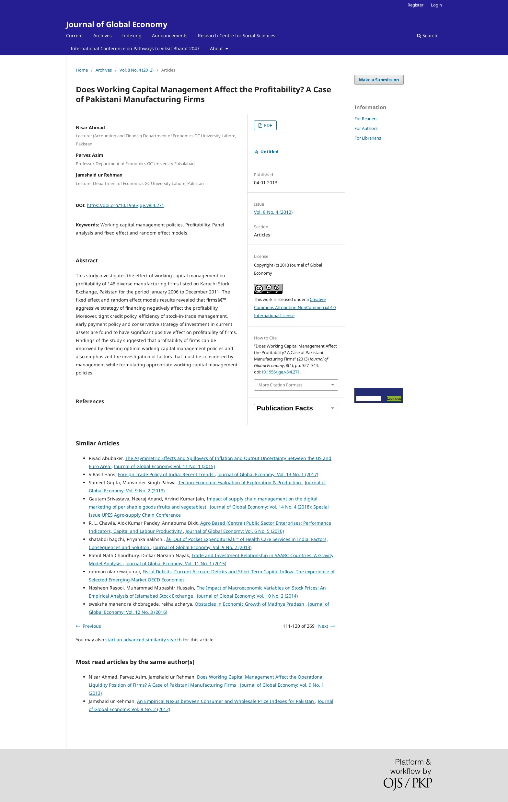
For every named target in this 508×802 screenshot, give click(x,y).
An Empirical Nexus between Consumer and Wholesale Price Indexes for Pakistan (226, 701)
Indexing (132, 35)
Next (323, 626)
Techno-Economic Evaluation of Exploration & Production (240, 482)
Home (82, 70)
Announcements (170, 35)
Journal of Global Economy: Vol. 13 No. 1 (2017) (267, 474)
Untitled (269, 152)
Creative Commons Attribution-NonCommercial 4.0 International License (295, 307)
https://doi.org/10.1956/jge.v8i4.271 (125, 205)
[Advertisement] (373, 264)
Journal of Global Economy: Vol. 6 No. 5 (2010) (235, 531)
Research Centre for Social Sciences (236, 35)
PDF (267, 125)
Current (74, 35)
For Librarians (367, 138)
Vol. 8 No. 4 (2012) (137, 70)
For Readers (365, 118)
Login (436, 5)
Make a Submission (379, 80)
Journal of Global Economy (116, 24)
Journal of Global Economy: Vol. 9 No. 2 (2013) (202, 547)
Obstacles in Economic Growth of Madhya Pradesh (250, 604)
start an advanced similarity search (143, 639)
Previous (92, 626)
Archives (102, 35)
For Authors (365, 128)
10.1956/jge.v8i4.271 (280, 372)
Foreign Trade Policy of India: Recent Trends (166, 474)
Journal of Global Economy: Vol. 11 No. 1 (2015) (164, 466)
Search (427, 35)
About (217, 48)
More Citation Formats (280, 385)
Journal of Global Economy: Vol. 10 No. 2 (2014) (247, 596)
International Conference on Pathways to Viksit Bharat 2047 (135, 48)
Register (415, 5)
